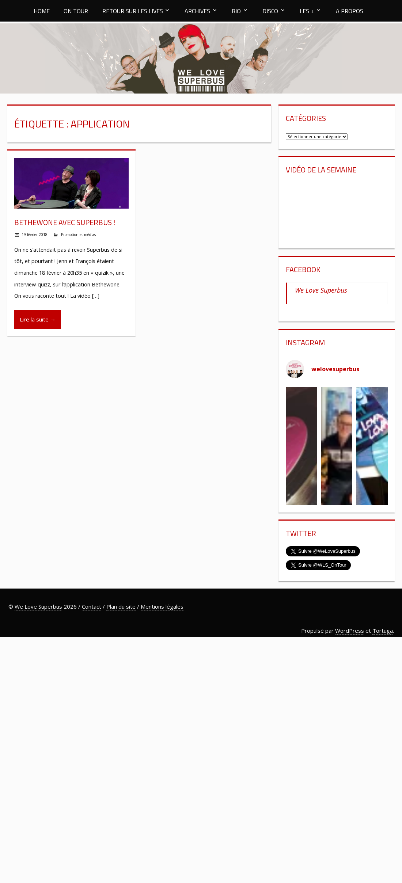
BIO (236, 11)
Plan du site (121, 606)
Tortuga (382, 630)
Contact (91, 606)
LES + (307, 11)
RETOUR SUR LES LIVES (132, 11)
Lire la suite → (38, 319)
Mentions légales (162, 606)
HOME (42, 11)
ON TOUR (76, 11)
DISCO (270, 11)
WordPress (349, 630)
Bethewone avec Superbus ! (64, 222)
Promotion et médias (78, 234)
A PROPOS (349, 11)
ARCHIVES (197, 11)
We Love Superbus (321, 290)
